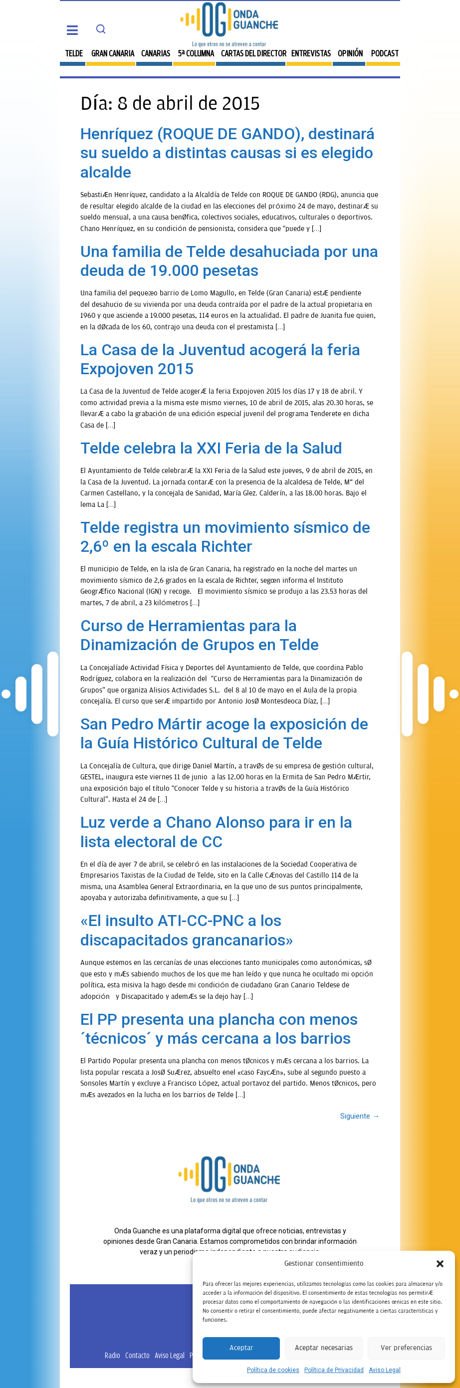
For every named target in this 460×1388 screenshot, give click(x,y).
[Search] (100, 28)
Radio (112, 1355)
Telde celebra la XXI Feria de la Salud (211, 448)
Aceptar (241, 1348)
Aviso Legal (385, 1370)
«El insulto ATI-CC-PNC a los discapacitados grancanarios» (186, 930)
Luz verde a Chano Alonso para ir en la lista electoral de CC (216, 832)
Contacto (137, 1355)
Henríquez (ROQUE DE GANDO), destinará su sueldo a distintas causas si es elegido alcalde (227, 153)
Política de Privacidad (334, 1370)
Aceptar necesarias (324, 1348)
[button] (440, 1264)
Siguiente (360, 1116)
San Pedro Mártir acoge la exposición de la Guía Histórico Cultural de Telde (224, 733)
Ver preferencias (406, 1348)
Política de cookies (273, 1370)
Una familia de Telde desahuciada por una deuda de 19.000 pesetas (229, 261)
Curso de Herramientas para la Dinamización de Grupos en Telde (199, 635)
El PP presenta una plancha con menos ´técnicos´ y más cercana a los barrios (219, 1029)
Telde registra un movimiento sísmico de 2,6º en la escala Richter (225, 537)
